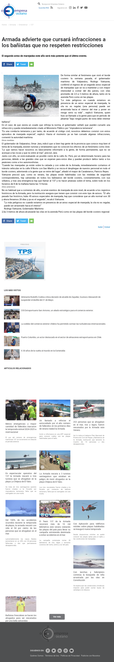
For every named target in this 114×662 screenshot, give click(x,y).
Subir (100, 227)
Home (4, 24)
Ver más (57, 619)
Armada (13, 24)
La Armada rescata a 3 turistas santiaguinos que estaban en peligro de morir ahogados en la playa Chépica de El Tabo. (54, 574)
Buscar (39, 4)
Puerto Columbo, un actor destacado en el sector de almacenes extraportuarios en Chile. (61, 341)
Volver (107, 227)
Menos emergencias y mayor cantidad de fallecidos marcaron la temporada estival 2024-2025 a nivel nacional (21, 524)
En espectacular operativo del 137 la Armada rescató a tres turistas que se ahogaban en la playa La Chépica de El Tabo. (21, 573)
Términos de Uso (80, 655)
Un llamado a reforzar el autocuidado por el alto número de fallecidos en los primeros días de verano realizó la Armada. (54, 520)
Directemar (23, 24)
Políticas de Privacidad (98, 655)
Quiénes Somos (65, 655)
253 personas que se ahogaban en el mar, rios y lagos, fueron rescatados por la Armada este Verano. (88, 522)
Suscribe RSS (44, 8)
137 (32, 24)
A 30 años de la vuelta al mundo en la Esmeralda (43, 354)
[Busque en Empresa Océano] (55, 4)
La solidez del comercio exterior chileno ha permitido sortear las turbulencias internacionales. (63, 328)
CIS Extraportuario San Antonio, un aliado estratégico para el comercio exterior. (57, 314)
